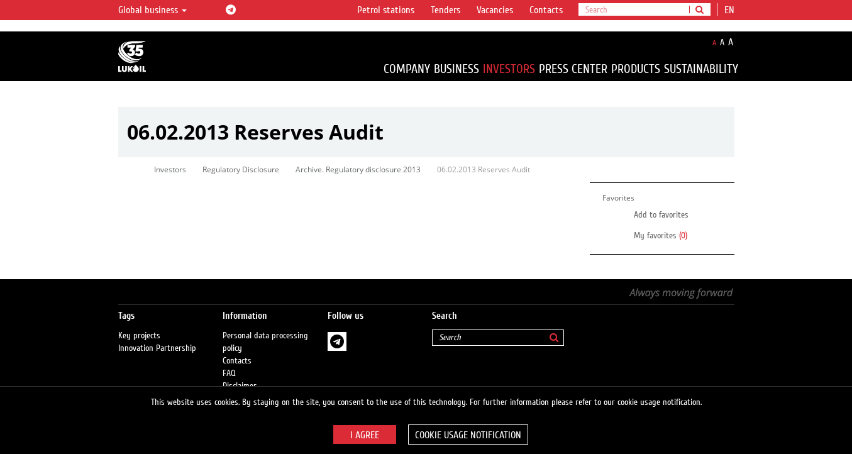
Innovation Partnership (157, 348)
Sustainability (701, 69)
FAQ (229, 373)
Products (635, 69)
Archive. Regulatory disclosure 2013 (358, 169)
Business (456, 69)
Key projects (139, 336)
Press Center (573, 69)
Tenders (445, 10)
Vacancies (495, 10)
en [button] (730, 10)
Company (407, 69)
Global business (152, 10)
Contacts (546, 10)
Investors (509, 69)
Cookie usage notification (468, 435)
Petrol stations (385, 10)
